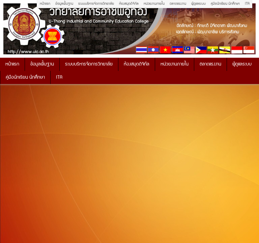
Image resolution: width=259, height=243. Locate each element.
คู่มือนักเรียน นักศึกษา (225, 4)
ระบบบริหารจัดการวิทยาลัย (96, 4)
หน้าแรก (45, 4)
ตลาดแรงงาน (178, 4)
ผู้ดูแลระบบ (198, 4)
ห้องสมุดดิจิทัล (129, 4)
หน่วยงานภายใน (154, 4)
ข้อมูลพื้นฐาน (64, 4)
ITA (247, 4)
